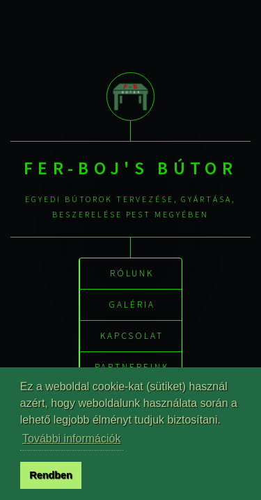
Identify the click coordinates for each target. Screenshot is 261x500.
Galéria (132, 304)
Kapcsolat (132, 335)
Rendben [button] (50, 475)
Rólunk (132, 272)
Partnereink (131, 366)
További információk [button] (71, 438)
